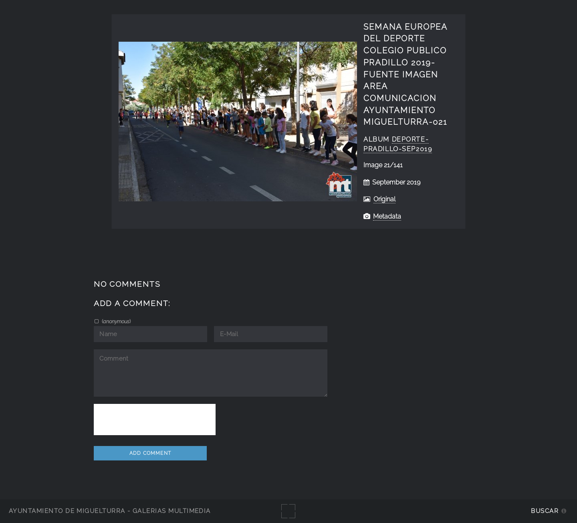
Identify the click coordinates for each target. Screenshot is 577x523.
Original (384, 199)
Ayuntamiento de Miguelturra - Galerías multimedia (110, 510)
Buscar (545, 510)
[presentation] (155, 419)
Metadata (387, 216)
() (116, 321)
